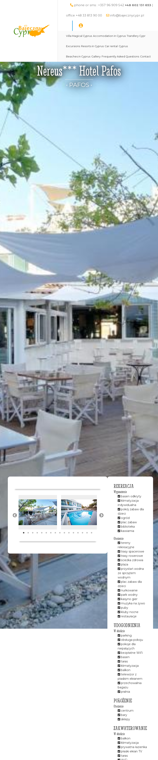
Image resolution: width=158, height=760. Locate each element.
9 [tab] (60, 533)
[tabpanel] (38, 512)
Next (101, 515)
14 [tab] (82, 533)
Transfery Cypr (136, 35)
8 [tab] (55, 533)
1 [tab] (24, 533)
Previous (14, 515)
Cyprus (123, 46)
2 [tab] (28, 533)
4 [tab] (37, 533)
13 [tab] (78, 533)
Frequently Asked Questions (120, 56)
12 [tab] (73, 533)
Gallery (96, 56)
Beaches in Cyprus (78, 56)
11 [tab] (69, 533)
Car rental (111, 46)
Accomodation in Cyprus (109, 35)
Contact (145, 56)
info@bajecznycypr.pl (127, 15)
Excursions (73, 46)
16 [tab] (91, 533)
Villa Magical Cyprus (79, 35)
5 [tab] (42, 533)
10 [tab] (64, 533)
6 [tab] (46, 533)
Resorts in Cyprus (92, 46)
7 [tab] (51, 533)
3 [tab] (33, 533)
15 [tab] (87, 533)
